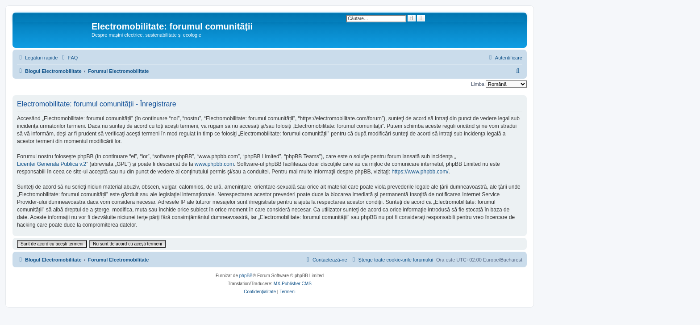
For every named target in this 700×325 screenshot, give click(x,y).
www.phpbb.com (214, 164)
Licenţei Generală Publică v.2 (51, 164)
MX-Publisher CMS (293, 283)
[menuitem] (69, 57)
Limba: (478, 84)
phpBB (246, 275)
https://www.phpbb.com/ (420, 172)
